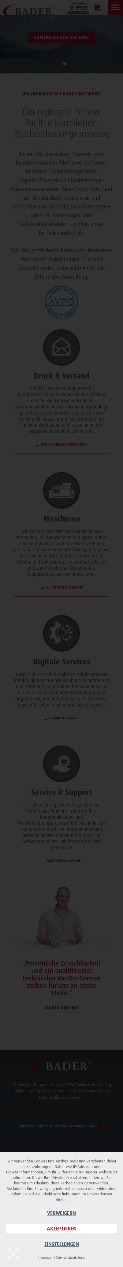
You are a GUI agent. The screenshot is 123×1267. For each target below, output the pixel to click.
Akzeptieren (61, 1228)
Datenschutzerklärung (70, 1257)
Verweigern (61, 1213)
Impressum (45, 1257)
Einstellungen (61, 1244)
